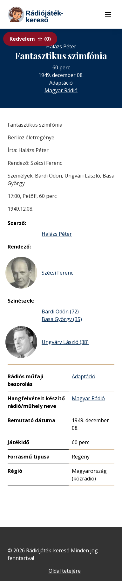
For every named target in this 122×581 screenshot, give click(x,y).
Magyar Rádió (61, 90)
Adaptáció (61, 82)
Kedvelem (30, 39)
